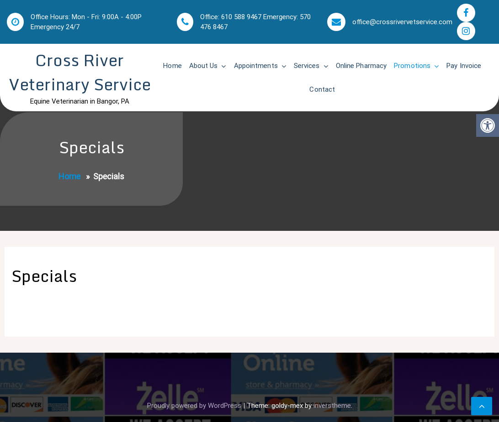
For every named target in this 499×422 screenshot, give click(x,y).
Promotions (412, 66)
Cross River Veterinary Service (80, 72)
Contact (322, 89)
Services (307, 66)
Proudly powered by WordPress (195, 405)
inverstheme (332, 405)
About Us (203, 66)
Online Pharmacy (361, 66)
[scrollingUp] (481, 406)
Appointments (256, 66)
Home (172, 66)
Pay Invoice (463, 66)
